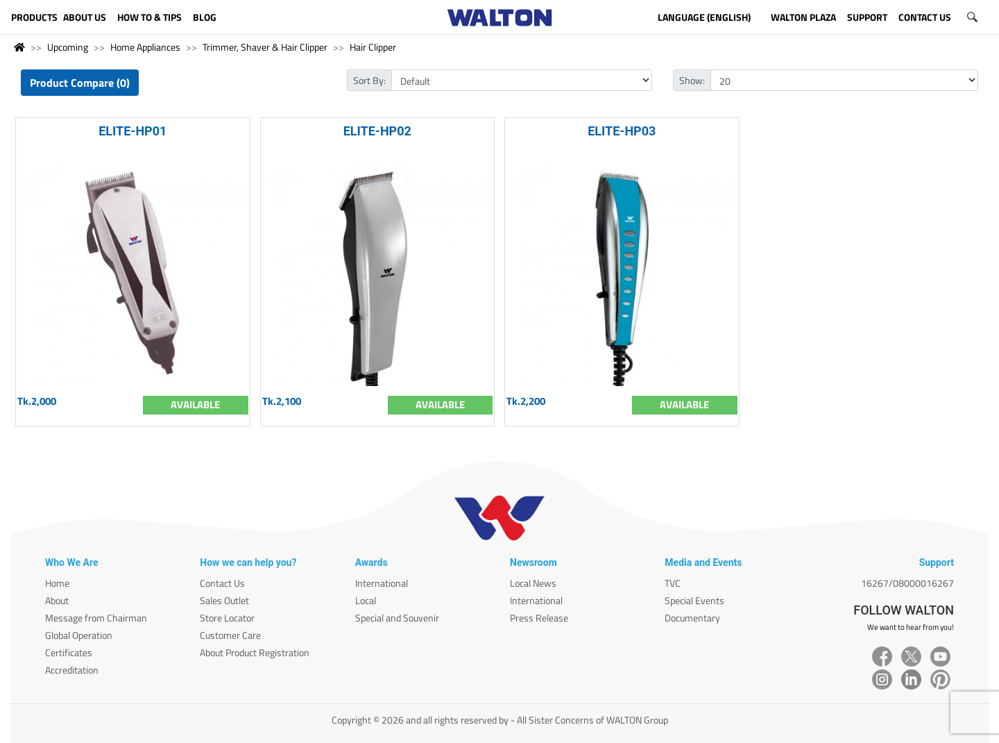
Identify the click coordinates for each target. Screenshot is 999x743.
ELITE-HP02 (377, 131)
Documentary (692, 617)
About (57, 600)
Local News (533, 583)
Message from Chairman (96, 617)
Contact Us (222, 583)
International (381, 583)
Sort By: (369, 80)
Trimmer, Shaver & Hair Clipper (265, 47)
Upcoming (67, 47)
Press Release (539, 617)
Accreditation (72, 669)
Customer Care (230, 635)
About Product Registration (254, 652)
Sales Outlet (224, 600)
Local (365, 600)
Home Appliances (145, 47)
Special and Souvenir (397, 617)
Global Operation (78, 635)
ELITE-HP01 (132, 131)
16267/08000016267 (907, 583)
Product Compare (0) (80, 82)
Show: (692, 80)
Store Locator (227, 617)
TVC (673, 583)
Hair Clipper (373, 47)
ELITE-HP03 (622, 131)
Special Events (694, 600)
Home (57, 583)
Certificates (68, 652)
